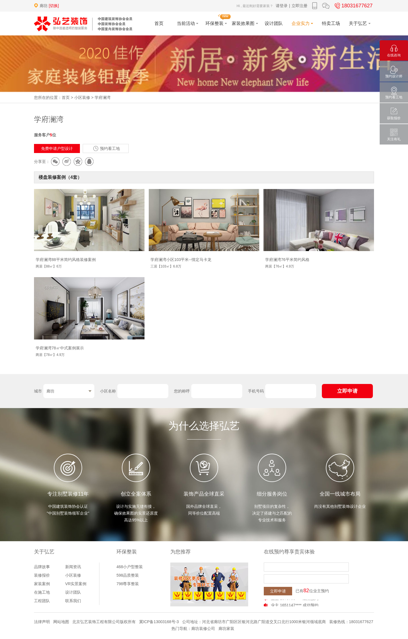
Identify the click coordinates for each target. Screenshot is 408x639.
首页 (66, 97)
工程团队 (42, 600)
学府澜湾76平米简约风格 (287, 259)
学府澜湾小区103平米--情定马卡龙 (180, 259)
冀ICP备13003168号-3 (159, 621)
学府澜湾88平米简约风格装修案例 (66, 259)
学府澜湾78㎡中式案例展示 (60, 348)
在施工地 (42, 592)
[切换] (54, 5)
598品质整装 (127, 575)
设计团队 (73, 592)
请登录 (282, 5)
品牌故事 (42, 566)
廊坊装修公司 (203, 628)
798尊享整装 (127, 583)
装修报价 (42, 575)
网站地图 (61, 621)
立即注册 (299, 5)
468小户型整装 (129, 566)
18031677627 (353, 5)
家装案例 (42, 583)
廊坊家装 (226, 628)
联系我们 (73, 600)
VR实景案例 (75, 583)
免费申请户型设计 (57, 148)
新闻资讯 (73, 566)
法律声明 (42, 621)
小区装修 (82, 97)
